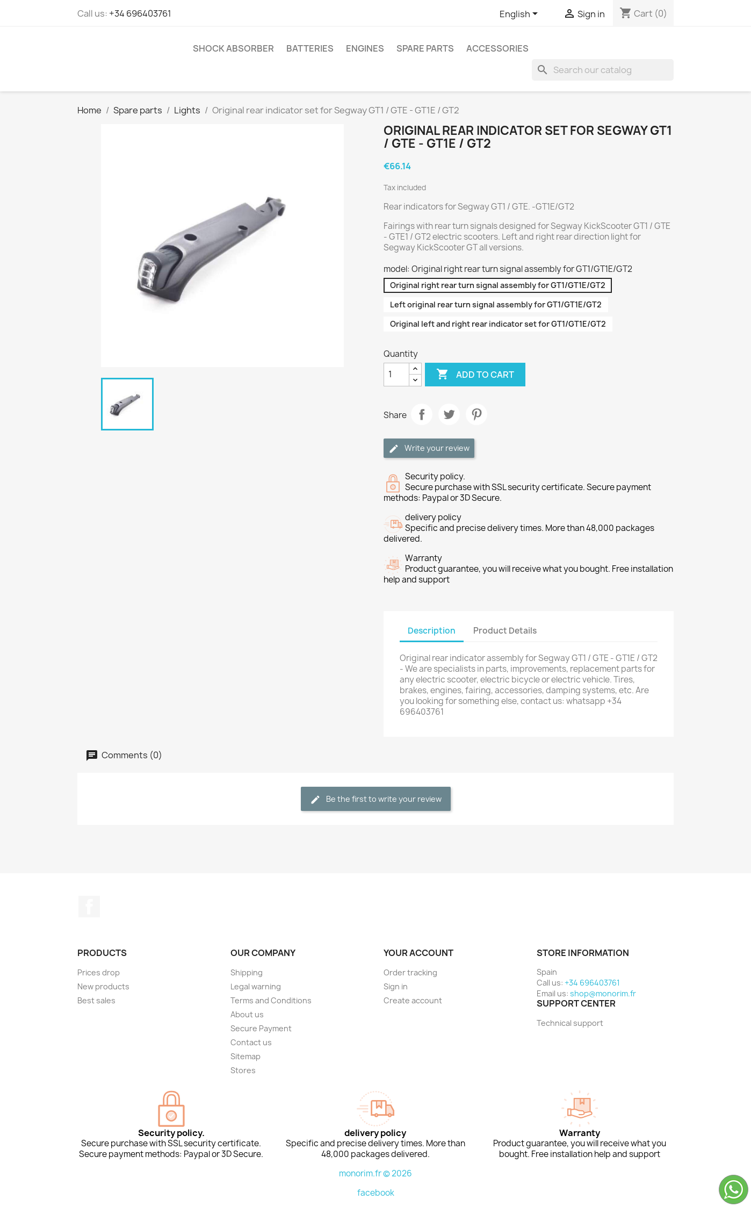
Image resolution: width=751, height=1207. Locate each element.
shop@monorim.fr (603, 993)
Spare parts (425, 48)
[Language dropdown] (520, 14)
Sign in (396, 986)
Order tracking (410, 972)
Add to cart (475, 375)
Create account (413, 1000)
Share (421, 414)
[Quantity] (396, 374)
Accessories (497, 48)
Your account (418, 953)
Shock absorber (233, 48)
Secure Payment (261, 1028)
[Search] (603, 70)
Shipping (246, 972)
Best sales (96, 1000)
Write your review (429, 448)
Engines (365, 48)
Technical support (570, 1023)
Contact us (251, 1042)
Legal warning (255, 986)
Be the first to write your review (376, 799)
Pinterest (476, 414)
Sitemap (245, 1056)
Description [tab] (432, 630)
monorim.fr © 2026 (375, 1173)
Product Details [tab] (505, 630)
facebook (375, 1192)
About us (247, 1014)
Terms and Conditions (271, 1000)
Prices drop (98, 972)
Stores (243, 1070)
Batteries (310, 48)
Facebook (89, 906)
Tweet (449, 414)
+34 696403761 (140, 13)
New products (103, 986)
